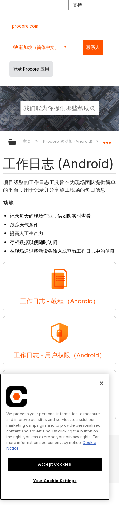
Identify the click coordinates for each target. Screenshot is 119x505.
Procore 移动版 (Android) (68, 141)
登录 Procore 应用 (31, 69)
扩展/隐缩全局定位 (107, 140)
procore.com (25, 26)
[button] (93, 108)
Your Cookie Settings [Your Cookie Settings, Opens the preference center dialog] (55, 480)
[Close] (102, 383)
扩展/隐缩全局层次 (16, 142)
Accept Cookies (54, 464)
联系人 (93, 47)
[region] (54, 437)
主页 (27, 141)
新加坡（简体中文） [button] (38, 47)
